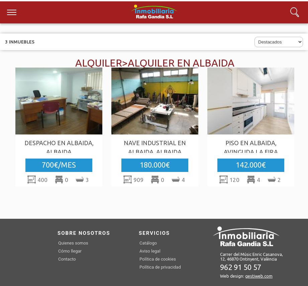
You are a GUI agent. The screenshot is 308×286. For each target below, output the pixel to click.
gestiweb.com (259, 276)
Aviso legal (150, 251)
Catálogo (148, 243)
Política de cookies (157, 259)
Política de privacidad (160, 267)
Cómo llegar (70, 251)
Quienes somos (73, 243)
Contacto (67, 259)
